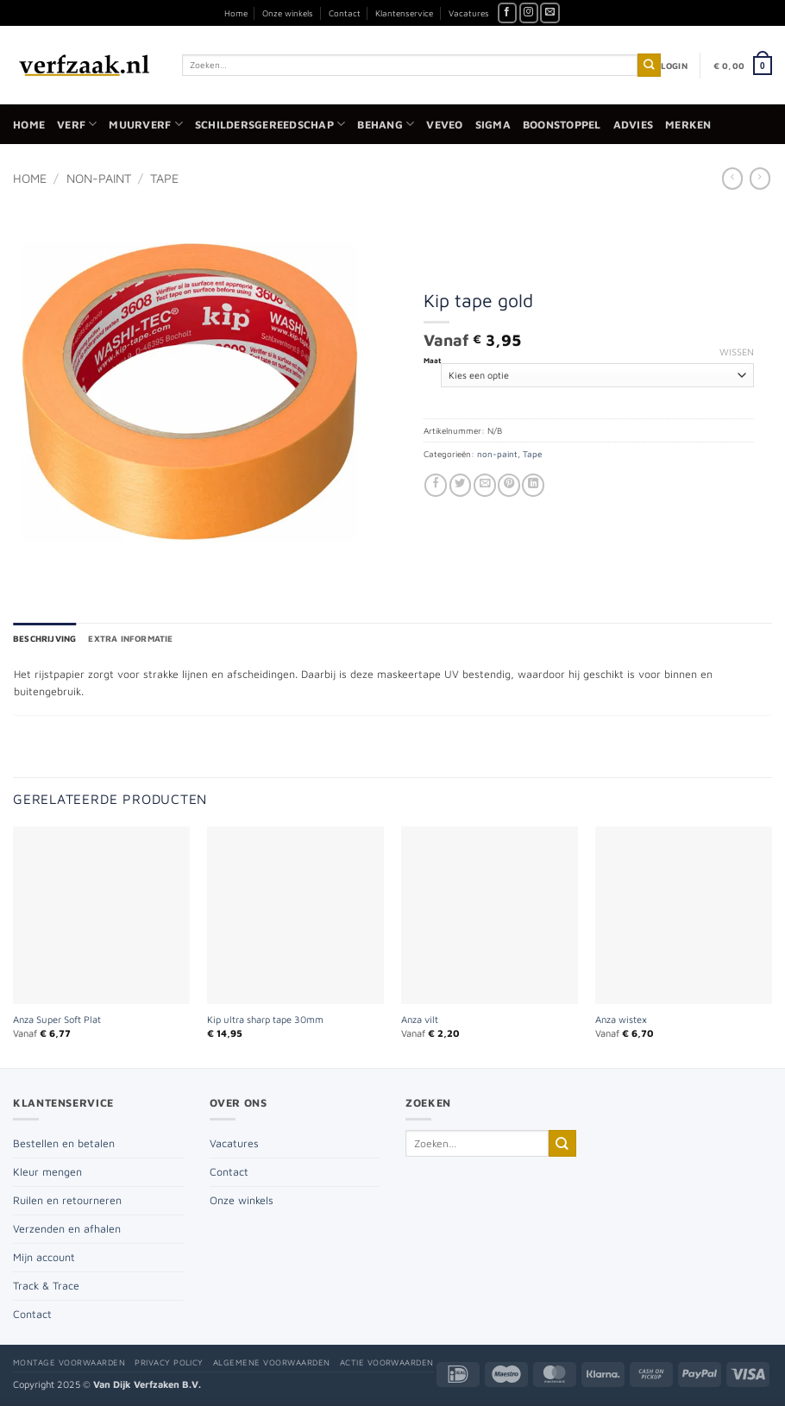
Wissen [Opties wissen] (736, 351)
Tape (164, 178)
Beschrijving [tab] (44, 638)
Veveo (444, 124)
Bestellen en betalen (64, 1143)
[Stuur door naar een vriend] (485, 485)
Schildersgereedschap (270, 124)
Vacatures (469, 13)
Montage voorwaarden (69, 1362)
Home (236, 13)
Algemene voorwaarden (271, 1362)
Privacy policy (169, 1362)
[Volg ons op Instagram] (529, 13)
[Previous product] (760, 178)
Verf (77, 124)
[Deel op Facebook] (435, 485)
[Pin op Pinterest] (509, 485)
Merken (688, 124)
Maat (432, 360)
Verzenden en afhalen (67, 1228)
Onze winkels (287, 13)
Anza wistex (621, 1019)
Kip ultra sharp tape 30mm (265, 1019)
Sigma (493, 124)
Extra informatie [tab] (130, 638)
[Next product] (732, 178)
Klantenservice (404, 13)
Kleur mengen (47, 1171)
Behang (385, 124)
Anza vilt (419, 1019)
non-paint (98, 178)
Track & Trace (46, 1285)
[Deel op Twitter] (460, 485)
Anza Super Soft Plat (57, 1019)
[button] (674, 65)
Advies (633, 124)
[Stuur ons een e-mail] (550, 13)
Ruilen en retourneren (67, 1200)
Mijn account (44, 1257)
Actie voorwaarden (387, 1362)
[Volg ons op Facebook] (508, 13)
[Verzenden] (649, 65)
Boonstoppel (562, 124)
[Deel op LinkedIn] (533, 485)
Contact (345, 13)
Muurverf (145, 124)
